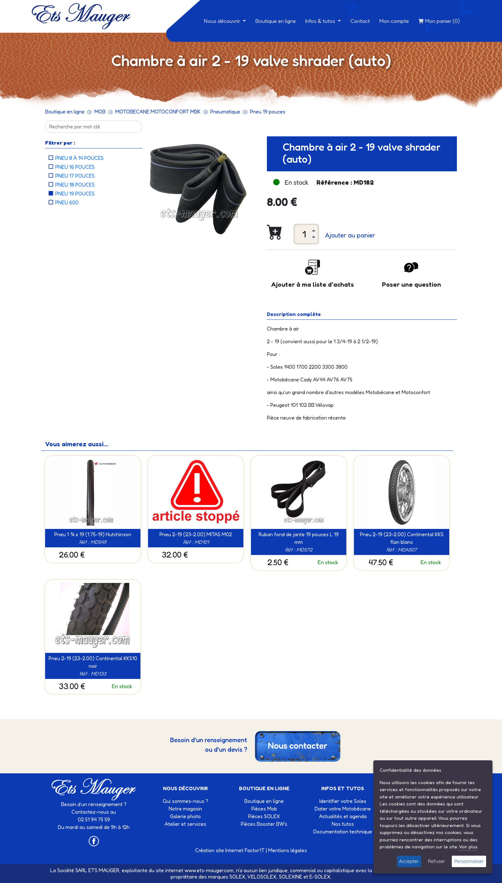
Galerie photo (185, 816)
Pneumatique (225, 111)
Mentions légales (287, 850)
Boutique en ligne (275, 20)
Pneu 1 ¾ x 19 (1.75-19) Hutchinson (92, 534)
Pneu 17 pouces (75, 176)
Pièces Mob (264, 808)
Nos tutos (343, 824)
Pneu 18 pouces (75, 184)
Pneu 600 (66, 202)
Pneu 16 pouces (75, 167)
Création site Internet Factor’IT (230, 850)
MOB (99, 111)
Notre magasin (185, 808)
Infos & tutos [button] (320, 20)
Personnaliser (469, 861)
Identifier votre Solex (342, 801)
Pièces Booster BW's (264, 824)
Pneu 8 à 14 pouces (79, 158)
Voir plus (468, 847)
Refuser (436, 861)
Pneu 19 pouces (267, 111)
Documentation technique (342, 831)
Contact (360, 20)
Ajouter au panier (350, 235)
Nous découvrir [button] (222, 20)
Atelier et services (185, 824)
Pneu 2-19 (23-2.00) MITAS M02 (195, 534)
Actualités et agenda (343, 816)
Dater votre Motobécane (343, 808)
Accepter (409, 861)
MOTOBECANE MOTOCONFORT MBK (157, 111)
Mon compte (394, 20)
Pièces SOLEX (264, 816)
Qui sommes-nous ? (185, 801)
